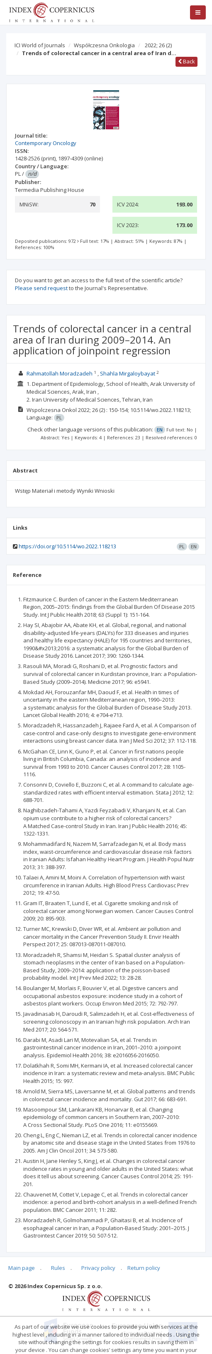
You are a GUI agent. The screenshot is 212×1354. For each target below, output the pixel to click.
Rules (58, 1268)
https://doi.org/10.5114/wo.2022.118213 (67, 546)
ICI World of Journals (40, 45)
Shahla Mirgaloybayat (127, 373)
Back (186, 61)
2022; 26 (158, 45)
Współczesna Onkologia (104, 45)
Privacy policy (98, 1268)
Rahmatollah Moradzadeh (60, 373)
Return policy (143, 1268)
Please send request (41, 288)
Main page (21, 1268)
